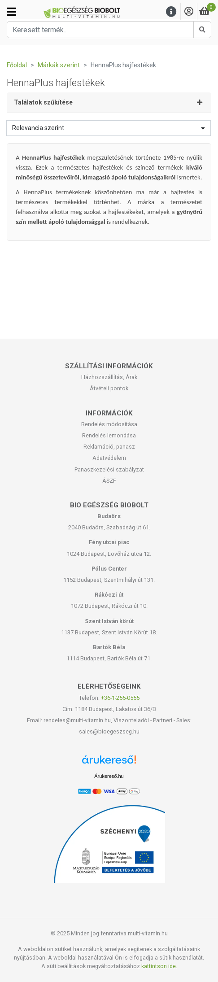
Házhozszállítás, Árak (109, 377)
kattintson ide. (159, 966)
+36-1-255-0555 (120, 697)
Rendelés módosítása (109, 424)
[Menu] (171, 11)
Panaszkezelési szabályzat (109, 469)
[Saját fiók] (189, 12)
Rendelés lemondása (109, 435)
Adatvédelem (109, 457)
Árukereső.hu (108, 776)
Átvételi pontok (109, 388)
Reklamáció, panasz (109, 446)
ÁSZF (109, 480)
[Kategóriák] (11, 11)
